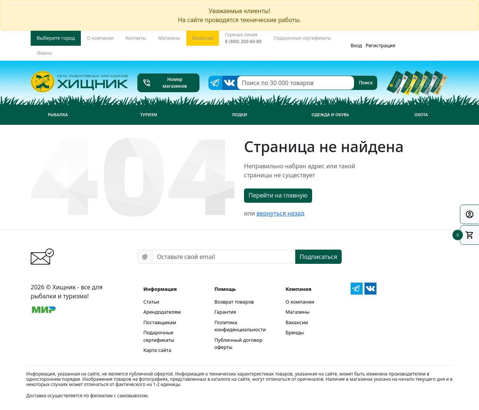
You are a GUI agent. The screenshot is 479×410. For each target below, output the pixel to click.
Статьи (151, 301)
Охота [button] (421, 114)
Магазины (297, 311)
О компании (300, 301)
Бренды (295, 332)
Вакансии (297, 322)
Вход (356, 45)
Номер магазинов (164, 82)
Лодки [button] (239, 114)
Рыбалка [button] (58, 114)
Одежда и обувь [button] (330, 114)
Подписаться (318, 257)
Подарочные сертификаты (158, 336)
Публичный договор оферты (238, 344)
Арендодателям (162, 311)
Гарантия (225, 311)
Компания (298, 289)
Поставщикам (159, 322)
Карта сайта (157, 350)
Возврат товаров (234, 301)
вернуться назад (280, 213)
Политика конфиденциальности (240, 326)
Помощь (225, 289)
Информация (160, 289)
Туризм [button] (148, 114)
